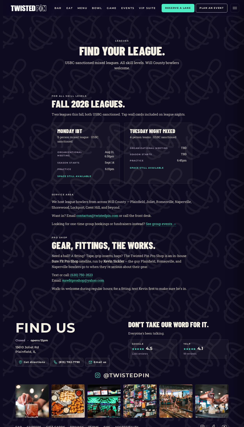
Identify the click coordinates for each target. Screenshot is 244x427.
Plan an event (211, 7)
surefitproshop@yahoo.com (83, 280)
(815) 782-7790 (67, 362)
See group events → (161, 224)
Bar (57, 8)
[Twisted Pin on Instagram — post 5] (176, 401)
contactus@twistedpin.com (97, 215)
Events (127, 8)
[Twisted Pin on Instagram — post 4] (140, 401)
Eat (69, 8)
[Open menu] (235, 8)
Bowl (97, 8)
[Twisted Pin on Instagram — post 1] (32, 401)
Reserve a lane (178, 7)
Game (111, 8)
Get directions (32, 362)
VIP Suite (147, 8)
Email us (97, 362)
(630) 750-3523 (81, 275)
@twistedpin (122, 375)
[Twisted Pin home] (28, 8)
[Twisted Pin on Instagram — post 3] (104, 401)
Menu (82, 8)
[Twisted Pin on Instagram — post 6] (212, 401)
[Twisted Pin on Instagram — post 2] (68, 401)
